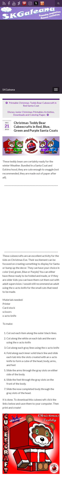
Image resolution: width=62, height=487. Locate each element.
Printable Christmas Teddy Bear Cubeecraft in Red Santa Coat (33, 104)
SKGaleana (8, 89)
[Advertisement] (31, 52)
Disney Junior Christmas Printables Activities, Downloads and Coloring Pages (31, 113)
